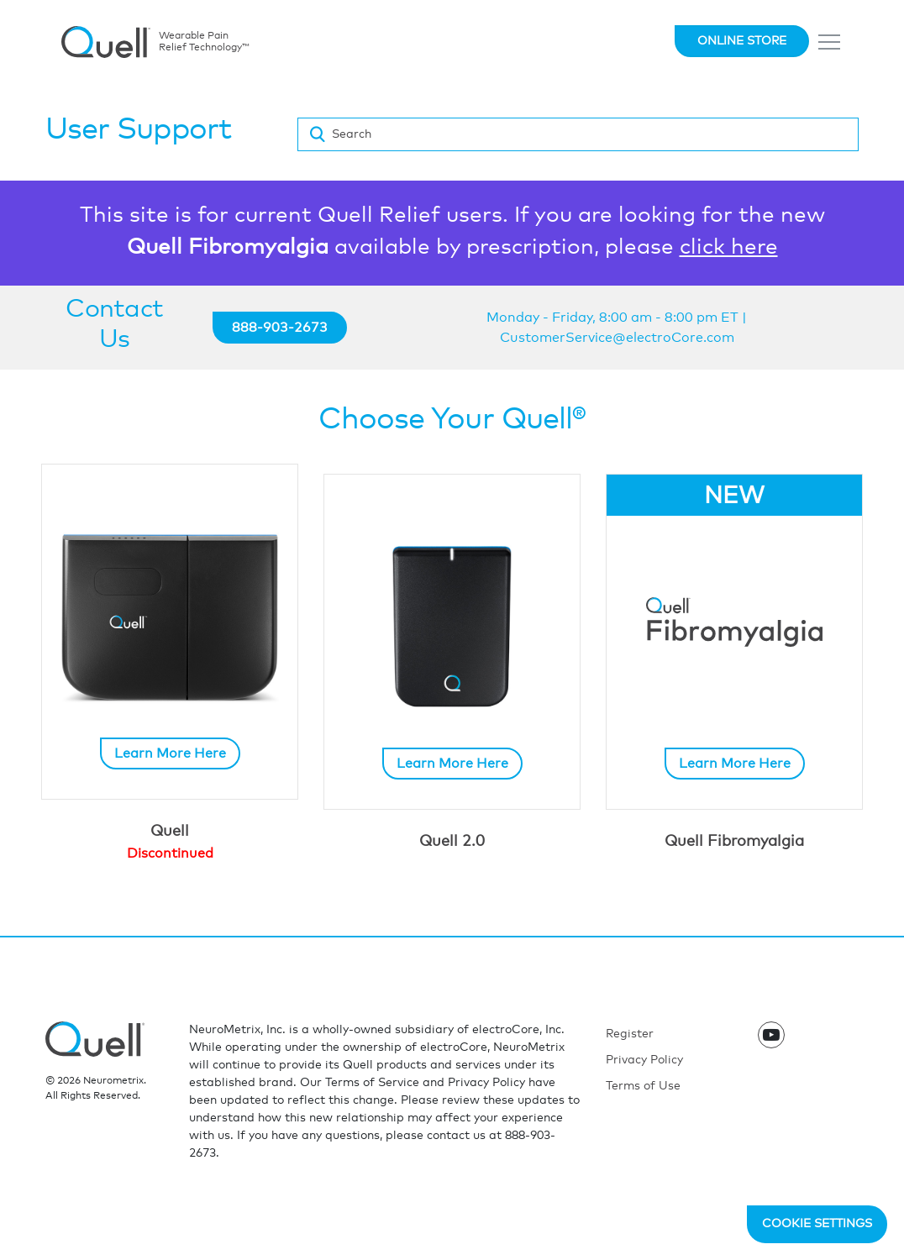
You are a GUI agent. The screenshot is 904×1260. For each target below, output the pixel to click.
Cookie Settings (817, 1224)
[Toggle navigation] (830, 42)
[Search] (578, 134)
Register (630, 1034)
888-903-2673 (280, 327)
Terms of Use (643, 1086)
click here (729, 247)
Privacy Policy (644, 1060)
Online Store (741, 41)
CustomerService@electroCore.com (617, 337)
